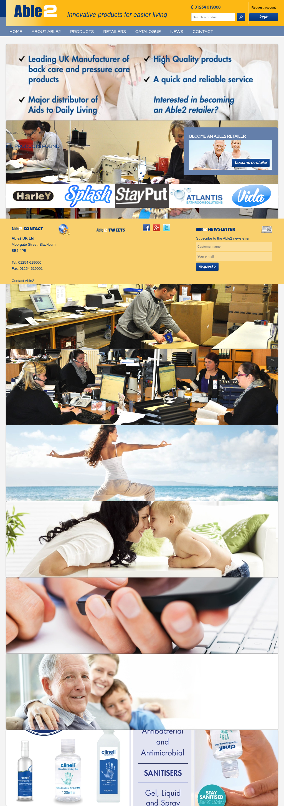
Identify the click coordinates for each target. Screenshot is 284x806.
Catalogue (148, 31)
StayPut (142, 196)
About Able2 (46, 31)
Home (15, 31)
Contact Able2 (23, 281)
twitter (166, 227)
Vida (251, 196)
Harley (33, 196)
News (176, 31)
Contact (203, 31)
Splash (87, 196)
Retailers (114, 31)
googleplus (156, 227)
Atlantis (196, 196)
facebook (146, 227)
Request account (264, 7)
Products (82, 31)
